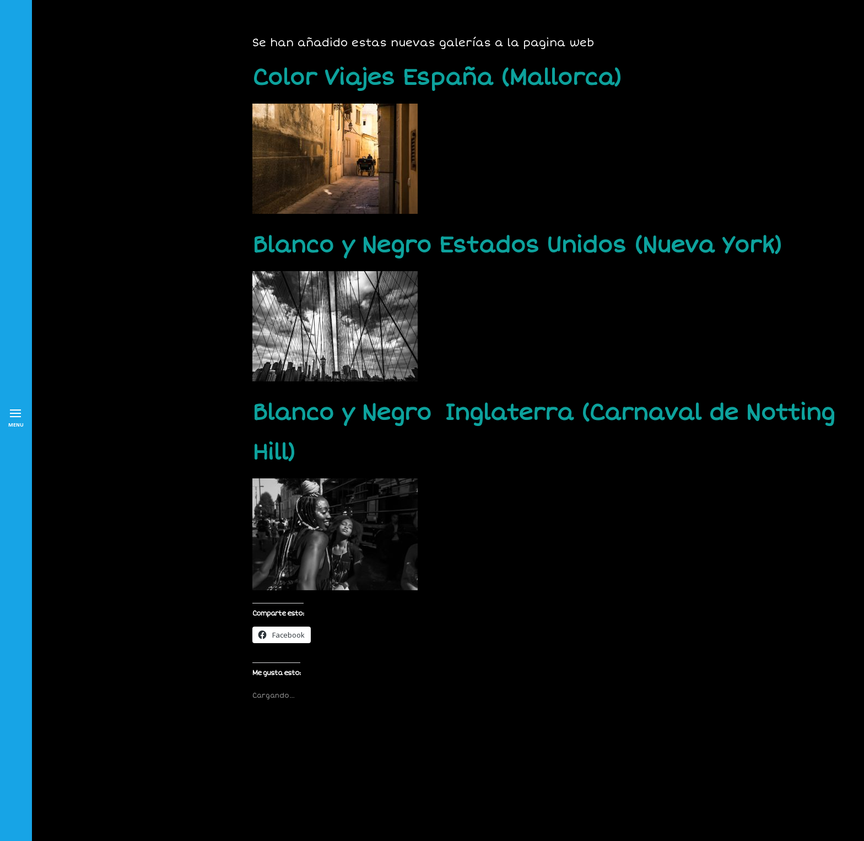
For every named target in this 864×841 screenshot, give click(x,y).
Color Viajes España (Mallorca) (436, 77)
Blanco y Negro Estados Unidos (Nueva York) (516, 245)
